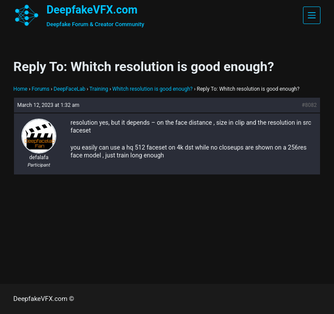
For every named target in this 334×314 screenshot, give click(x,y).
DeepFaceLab (70, 89)
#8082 (309, 105)
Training (99, 89)
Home (21, 89)
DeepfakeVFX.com (92, 9)
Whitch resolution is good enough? (152, 89)
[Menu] (311, 15)
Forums (40, 89)
